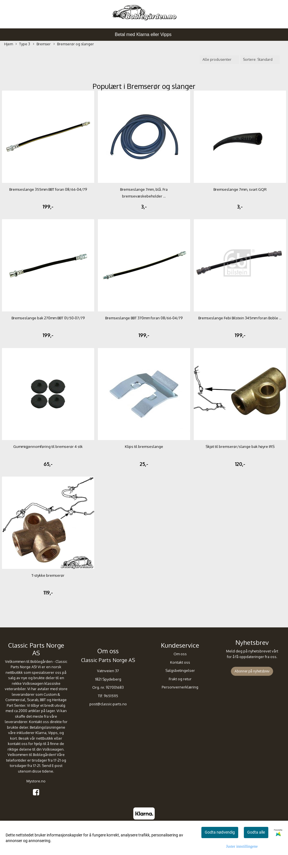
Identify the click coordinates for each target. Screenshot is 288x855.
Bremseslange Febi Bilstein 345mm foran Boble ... (240, 318)
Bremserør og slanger (73, 44)
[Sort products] (260, 59)
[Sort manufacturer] (219, 59)
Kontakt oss (180, 662)
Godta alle (256, 832)
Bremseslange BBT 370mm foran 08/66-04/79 (144, 318)
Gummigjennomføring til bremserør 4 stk (48, 446)
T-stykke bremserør (48, 575)
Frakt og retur (180, 679)
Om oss (180, 654)
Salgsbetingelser (180, 670)
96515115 (111, 696)
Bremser (42, 44)
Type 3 (22, 44)
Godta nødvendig (220, 832)
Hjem (8, 44)
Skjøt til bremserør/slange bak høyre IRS (240, 446)
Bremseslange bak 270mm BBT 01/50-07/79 (48, 318)
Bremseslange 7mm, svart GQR (240, 189)
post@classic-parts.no (108, 704)
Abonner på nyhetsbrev (252, 671)
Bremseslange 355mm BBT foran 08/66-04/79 (48, 189)
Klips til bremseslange (144, 446)
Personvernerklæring (180, 687)
